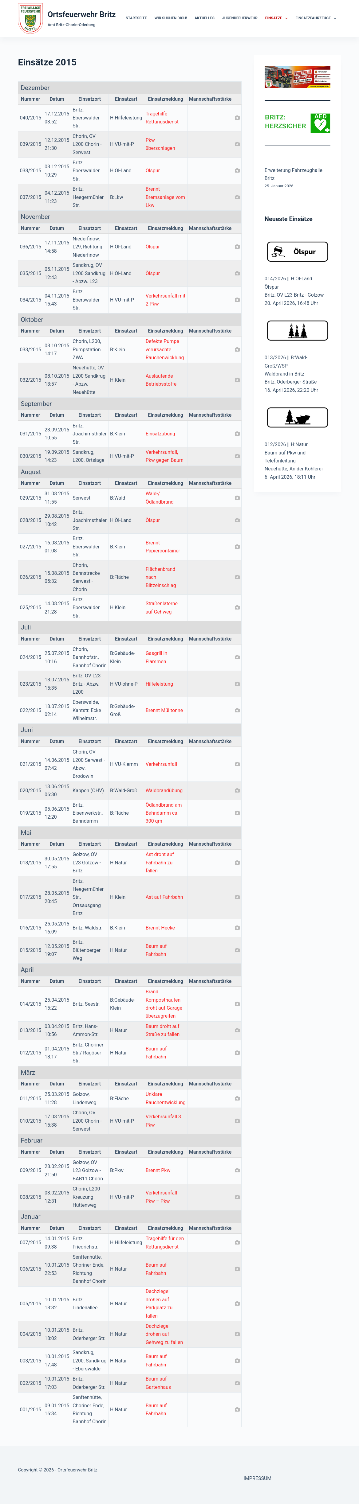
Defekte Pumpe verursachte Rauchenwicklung (165, 349)
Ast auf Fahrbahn (164, 897)
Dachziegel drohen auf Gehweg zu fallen (164, 1334)
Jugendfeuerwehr (240, 18)
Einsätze (277, 18)
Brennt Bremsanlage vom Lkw (165, 197)
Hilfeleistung (159, 684)
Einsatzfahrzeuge (317, 18)
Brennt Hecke (160, 928)
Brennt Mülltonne (164, 710)
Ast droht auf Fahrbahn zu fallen (160, 862)
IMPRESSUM (258, 1478)
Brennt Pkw (158, 1170)
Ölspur (153, 170)
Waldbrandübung (164, 790)
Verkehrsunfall (161, 764)
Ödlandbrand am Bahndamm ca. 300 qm (164, 813)
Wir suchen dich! (171, 18)
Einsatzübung (160, 434)
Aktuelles (205, 18)
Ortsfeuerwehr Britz (82, 14)
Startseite (136, 18)
